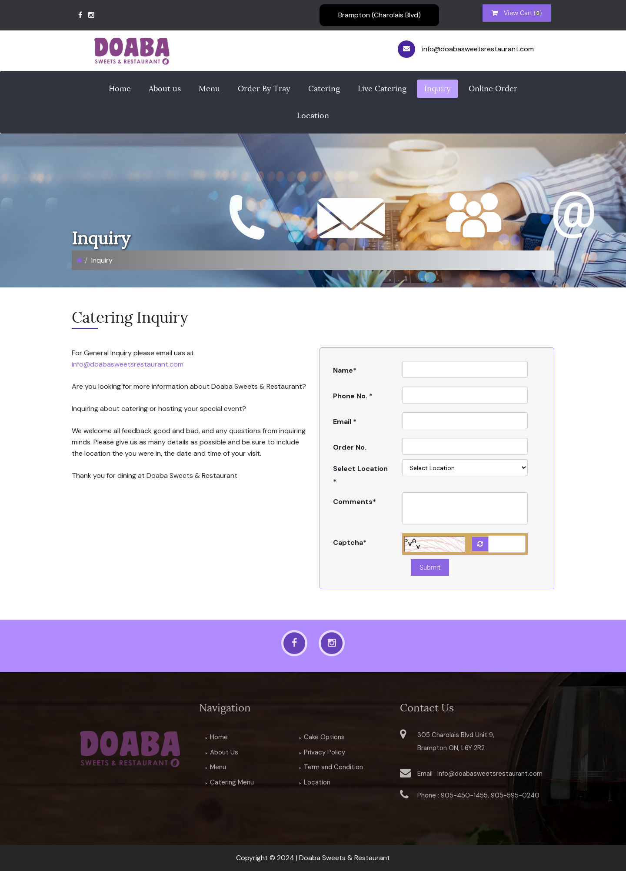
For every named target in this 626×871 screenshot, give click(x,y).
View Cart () (517, 13)
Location (313, 115)
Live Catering (382, 88)
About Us (224, 754)
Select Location (360, 475)
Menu (209, 88)
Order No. (349, 447)
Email (344, 421)
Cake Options (324, 738)
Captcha (349, 542)
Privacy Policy (324, 754)
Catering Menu (232, 784)
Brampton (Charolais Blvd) (379, 15)
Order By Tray (264, 88)
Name (344, 370)
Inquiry (437, 88)
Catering (324, 88)
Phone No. (353, 395)
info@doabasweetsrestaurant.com (127, 364)
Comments (354, 501)
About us (165, 88)
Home (120, 88)
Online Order (493, 88)
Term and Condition (333, 769)
